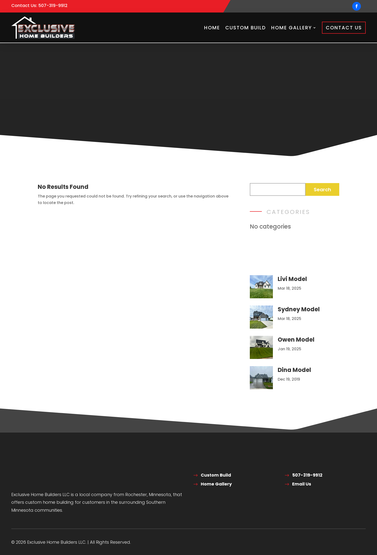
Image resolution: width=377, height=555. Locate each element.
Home (212, 27)
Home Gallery (291, 27)
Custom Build (245, 27)
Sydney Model (299, 309)
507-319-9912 (53, 5)
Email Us (301, 483)
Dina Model (294, 369)
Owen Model (296, 339)
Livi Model (292, 278)
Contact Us (344, 27)
